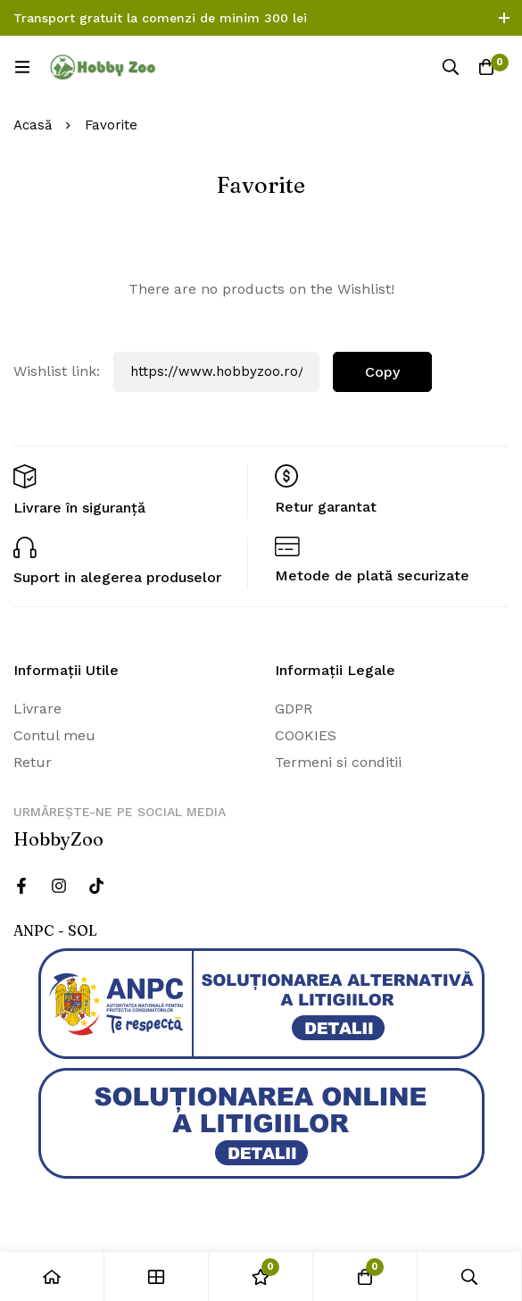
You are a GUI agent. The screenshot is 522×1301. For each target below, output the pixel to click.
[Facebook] (21, 886)
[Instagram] (59, 886)
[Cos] (486, 67)
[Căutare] (450, 67)
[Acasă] (52, 1276)
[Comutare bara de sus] (504, 18)
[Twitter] (96, 886)
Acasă (32, 125)
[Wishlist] (261, 1276)
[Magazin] (156, 1276)
